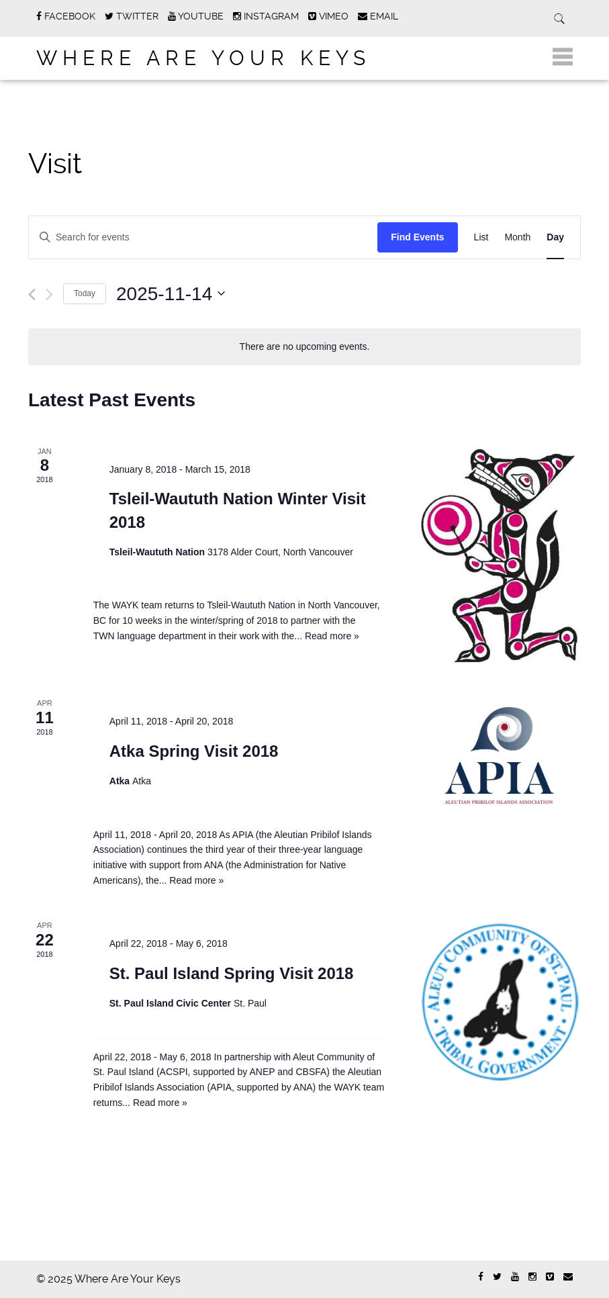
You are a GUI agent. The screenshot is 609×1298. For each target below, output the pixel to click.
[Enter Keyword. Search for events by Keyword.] (163, 237)
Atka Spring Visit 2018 (194, 751)
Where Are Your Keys (203, 58)
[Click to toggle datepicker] (170, 294)
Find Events (417, 237)
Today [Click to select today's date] (84, 293)
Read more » (332, 636)
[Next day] (49, 294)
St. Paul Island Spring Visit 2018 (231, 973)
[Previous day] (32, 294)
